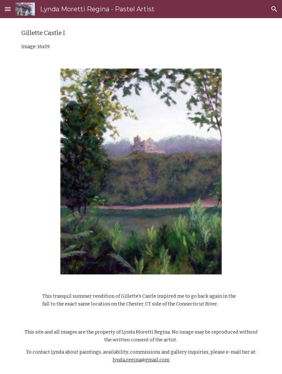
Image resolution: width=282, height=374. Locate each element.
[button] (7, 9)
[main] (141, 39)
